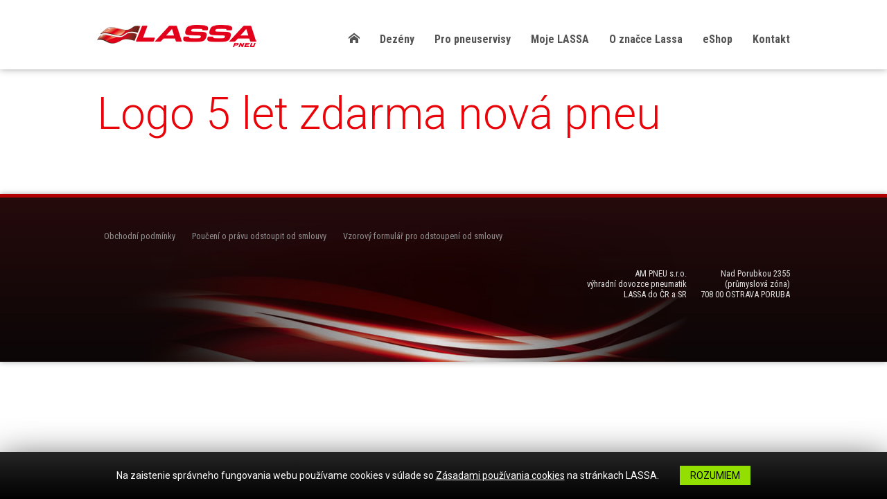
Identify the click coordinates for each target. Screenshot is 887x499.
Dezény (397, 39)
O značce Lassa (646, 39)
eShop (717, 39)
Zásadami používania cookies (500, 475)
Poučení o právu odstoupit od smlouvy (259, 236)
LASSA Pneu (176, 36)
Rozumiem (715, 475)
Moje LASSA (560, 39)
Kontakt (771, 39)
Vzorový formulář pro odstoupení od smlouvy (422, 236)
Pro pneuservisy (472, 39)
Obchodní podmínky (139, 236)
